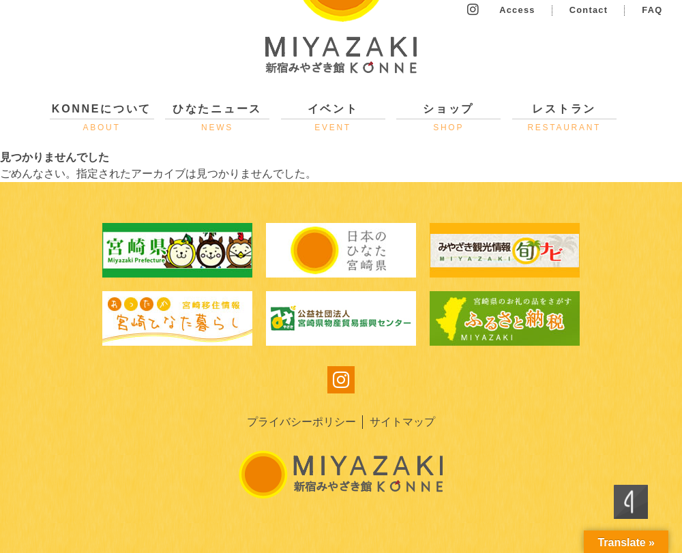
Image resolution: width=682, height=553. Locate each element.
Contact (588, 10)
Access (517, 10)
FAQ (652, 10)
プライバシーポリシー (301, 422)
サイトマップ (402, 422)
